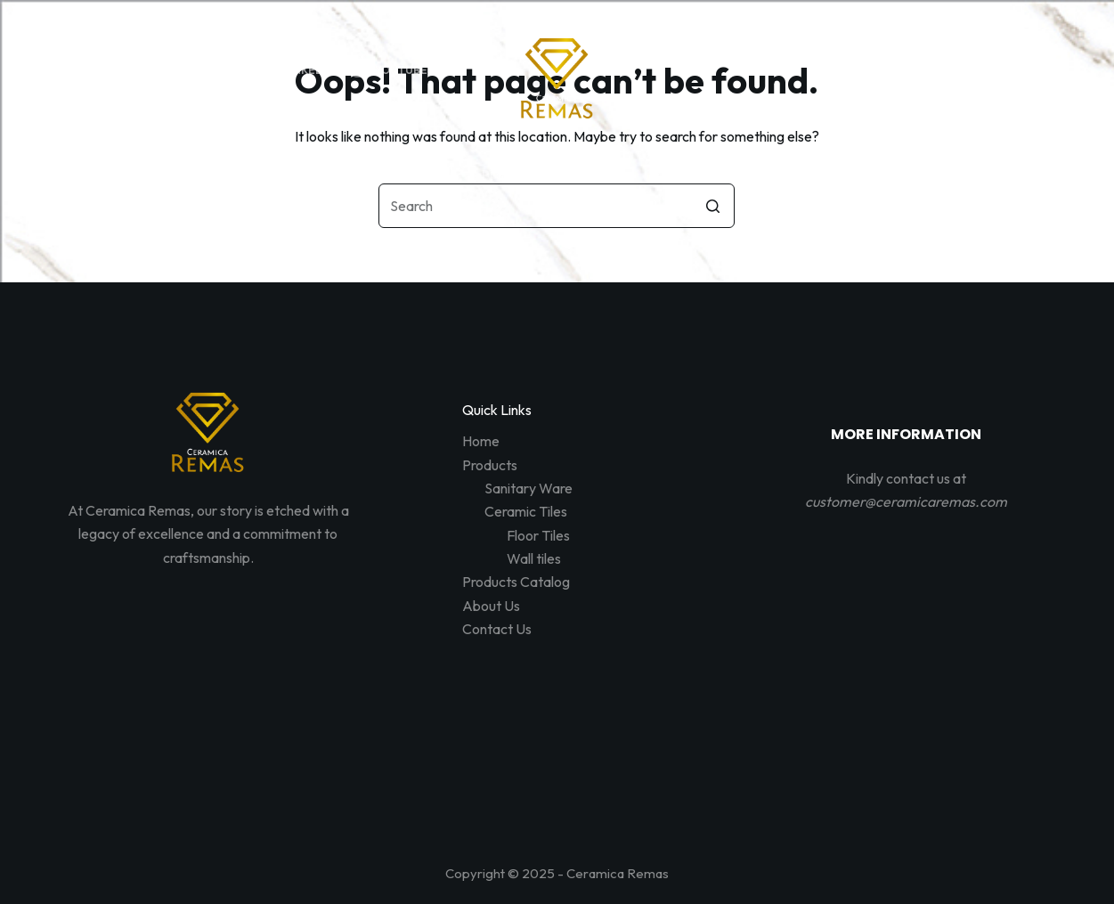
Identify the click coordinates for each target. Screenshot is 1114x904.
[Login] (1011, 70)
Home (481, 441)
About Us (491, 606)
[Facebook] (97, 70)
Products (489, 465)
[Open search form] (971, 70)
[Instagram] (199, 70)
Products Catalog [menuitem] (544, 175)
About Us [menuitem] (678, 175)
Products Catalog (516, 581)
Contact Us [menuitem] (789, 175)
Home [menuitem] (304, 175)
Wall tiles (534, 558)
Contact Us (497, 629)
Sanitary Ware (528, 488)
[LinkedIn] (297, 70)
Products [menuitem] (405, 175)
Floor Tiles (538, 535)
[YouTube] (390, 70)
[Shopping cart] (1051, 70)
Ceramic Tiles (525, 511)
